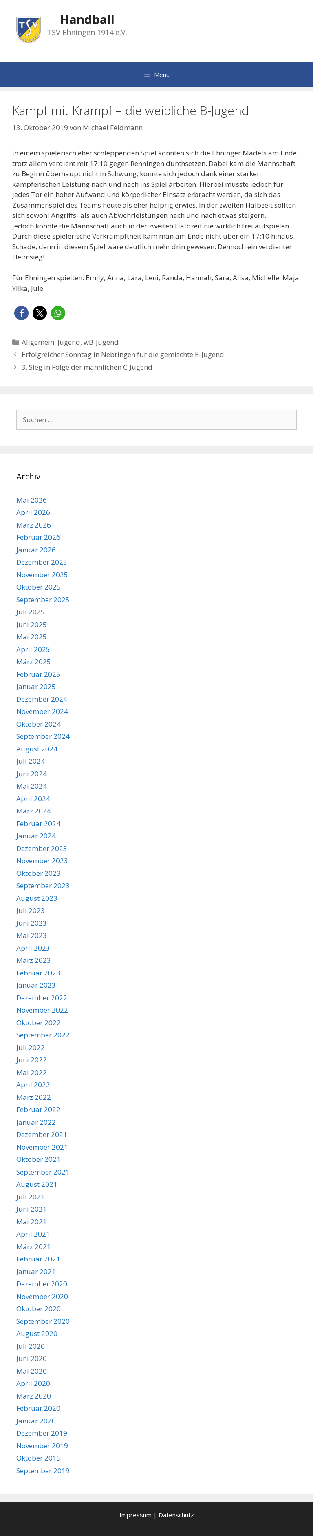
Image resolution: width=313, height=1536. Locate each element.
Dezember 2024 (41, 699)
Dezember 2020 (41, 1283)
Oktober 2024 (38, 724)
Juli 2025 (30, 611)
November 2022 (42, 1010)
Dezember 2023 (41, 848)
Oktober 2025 (38, 587)
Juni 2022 (31, 1059)
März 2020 (33, 1396)
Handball (87, 19)
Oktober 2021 (38, 1159)
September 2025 (43, 599)
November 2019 (42, 1445)
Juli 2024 (30, 761)
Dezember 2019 (41, 1433)
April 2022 (33, 1084)
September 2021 (43, 1172)
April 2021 (33, 1234)
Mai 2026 (31, 500)
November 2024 (42, 711)
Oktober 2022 (38, 1022)
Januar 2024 (36, 835)
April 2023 (33, 948)
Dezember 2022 (41, 997)
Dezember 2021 (41, 1134)
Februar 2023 (38, 972)
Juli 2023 (30, 910)
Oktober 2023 (38, 873)
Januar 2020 (36, 1420)
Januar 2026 (36, 549)
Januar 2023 (36, 985)
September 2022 (43, 1035)
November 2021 (42, 1147)
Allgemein (38, 342)
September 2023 (43, 885)
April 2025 (33, 649)
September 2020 (43, 1321)
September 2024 (43, 736)
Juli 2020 (30, 1346)
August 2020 (36, 1333)
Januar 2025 (36, 686)
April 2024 (33, 798)
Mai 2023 (31, 935)
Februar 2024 (38, 823)
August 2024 (36, 749)
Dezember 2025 (41, 562)
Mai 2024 (31, 786)
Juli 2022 (30, 1047)
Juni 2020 (31, 1358)
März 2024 (33, 811)
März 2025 (33, 661)
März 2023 (33, 960)
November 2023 (42, 860)
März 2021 (33, 1246)
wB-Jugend (101, 342)
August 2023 (36, 898)
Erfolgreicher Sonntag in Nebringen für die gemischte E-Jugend (123, 354)
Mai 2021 (31, 1221)
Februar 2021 (38, 1258)
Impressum (135, 1515)
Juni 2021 (31, 1209)
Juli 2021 (30, 1196)
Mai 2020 (31, 1371)
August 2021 (36, 1184)
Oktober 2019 (38, 1458)
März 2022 (33, 1097)
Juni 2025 (31, 624)
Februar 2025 (38, 674)
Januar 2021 (36, 1271)
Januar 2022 (36, 1122)
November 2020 (42, 1296)
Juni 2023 (31, 923)
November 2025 (42, 574)
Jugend (68, 342)
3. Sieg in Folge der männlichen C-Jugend (87, 367)
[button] (21, 313)
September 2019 (43, 1470)
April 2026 (33, 512)
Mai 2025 (31, 636)
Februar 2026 (38, 537)
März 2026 (33, 525)
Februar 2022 (38, 1109)
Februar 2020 (38, 1408)
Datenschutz (176, 1515)
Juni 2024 (31, 773)
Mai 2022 (31, 1072)
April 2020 (33, 1383)
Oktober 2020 (38, 1308)
